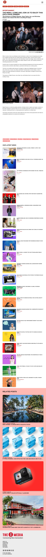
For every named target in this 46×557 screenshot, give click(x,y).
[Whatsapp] (36, 52)
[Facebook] (38, 52)
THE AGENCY (5, 547)
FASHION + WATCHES (20, 207)
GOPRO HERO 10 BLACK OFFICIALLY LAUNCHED (16, 493)
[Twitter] (41, 52)
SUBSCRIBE (5, 546)
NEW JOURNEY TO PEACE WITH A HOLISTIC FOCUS (16, 424)
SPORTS (18, 195)
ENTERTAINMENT (19, 345)
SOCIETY (5, 6)
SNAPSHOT (26, 6)
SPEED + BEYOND (19, 254)
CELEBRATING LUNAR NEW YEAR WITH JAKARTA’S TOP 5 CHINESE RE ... (22, 527)
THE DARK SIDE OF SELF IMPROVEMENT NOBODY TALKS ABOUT (29, 320)
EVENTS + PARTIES (19, 231)
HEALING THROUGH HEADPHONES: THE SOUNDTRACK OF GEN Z (29, 354)
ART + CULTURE (19, 172)
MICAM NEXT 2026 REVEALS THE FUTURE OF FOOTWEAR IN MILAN (30, 275)
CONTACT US (5, 543)
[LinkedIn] (39, 52)
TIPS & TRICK (19, 321)
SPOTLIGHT (10, 6)
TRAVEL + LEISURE (19, 311)
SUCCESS (21, 6)
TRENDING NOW (19, 161)
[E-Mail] (42, 52)
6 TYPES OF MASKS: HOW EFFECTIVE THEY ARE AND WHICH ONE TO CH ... (23, 459)
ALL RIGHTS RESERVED (7, 554)
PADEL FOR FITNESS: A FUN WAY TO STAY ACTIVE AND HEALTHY (29, 366)
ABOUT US (5, 541)
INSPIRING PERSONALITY (20, 379)
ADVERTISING (5, 542)
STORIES (15, 6)
